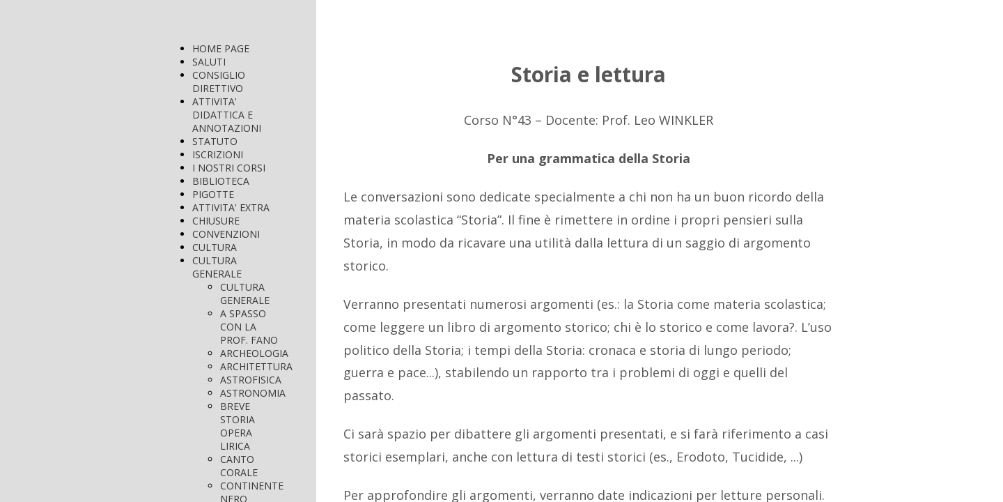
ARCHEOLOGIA (254, 353)
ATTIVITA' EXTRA (231, 207)
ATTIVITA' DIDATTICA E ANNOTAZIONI (226, 115)
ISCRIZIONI (217, 154)
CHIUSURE (216, 220)
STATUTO (215, 141)
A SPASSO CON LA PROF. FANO (249, 327)
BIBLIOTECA (220, 181)
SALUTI (209, 61)
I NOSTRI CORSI (228, 167)
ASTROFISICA (250, 379)
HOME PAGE (220, 48)
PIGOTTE (213, 194)
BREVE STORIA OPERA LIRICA (237, 426)
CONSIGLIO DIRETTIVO (218, 81)
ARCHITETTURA (256, 366)
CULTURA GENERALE (217, 267)
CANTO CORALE (239, 465)
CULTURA (214, 247)
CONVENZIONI (226, 234)
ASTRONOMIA (253, 393)
